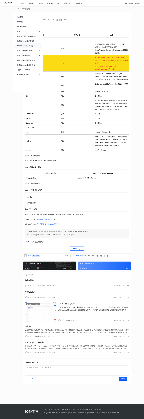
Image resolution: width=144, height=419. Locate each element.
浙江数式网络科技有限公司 (67, 413)
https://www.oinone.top (66, 252)
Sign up (137, 3)
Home (14, 9)
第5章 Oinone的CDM (29, 55)
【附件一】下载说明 (23, 70)
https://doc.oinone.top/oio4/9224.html (98, 249)
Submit (124, 395)
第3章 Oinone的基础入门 (29, 45)
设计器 (57, 409)
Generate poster (100, 274)
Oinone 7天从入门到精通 (57, 259)
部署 (74, 409)
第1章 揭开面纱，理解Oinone (29, 36)
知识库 (31, 3)
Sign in (131, 3)
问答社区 (23, 3)
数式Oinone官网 (83, 409)
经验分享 (40, 3)
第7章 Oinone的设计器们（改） (29, 65)
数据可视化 (52, 298)
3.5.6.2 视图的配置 (82, 323)
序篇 (29, 31)
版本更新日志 (66, 409)
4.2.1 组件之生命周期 (56, 359)
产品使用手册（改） (29, 74)
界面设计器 (52, 310)
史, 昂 (49, 20)
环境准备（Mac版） (65, 236)
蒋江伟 (50, 342)
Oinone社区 (52, 249)
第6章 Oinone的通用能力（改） (29, 60)
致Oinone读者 (21, 26)
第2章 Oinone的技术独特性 (29, 41)
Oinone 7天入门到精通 (77, 20)
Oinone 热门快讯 (54, 3)
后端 (45, 409)
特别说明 (20, 17)
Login (54, 395)
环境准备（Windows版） (70, 241)
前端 (50, 409)
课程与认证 (67, 3)
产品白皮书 (78, 3)
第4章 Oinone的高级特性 (29, 50)
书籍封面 (20, 22)
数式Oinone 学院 (96, 409)
